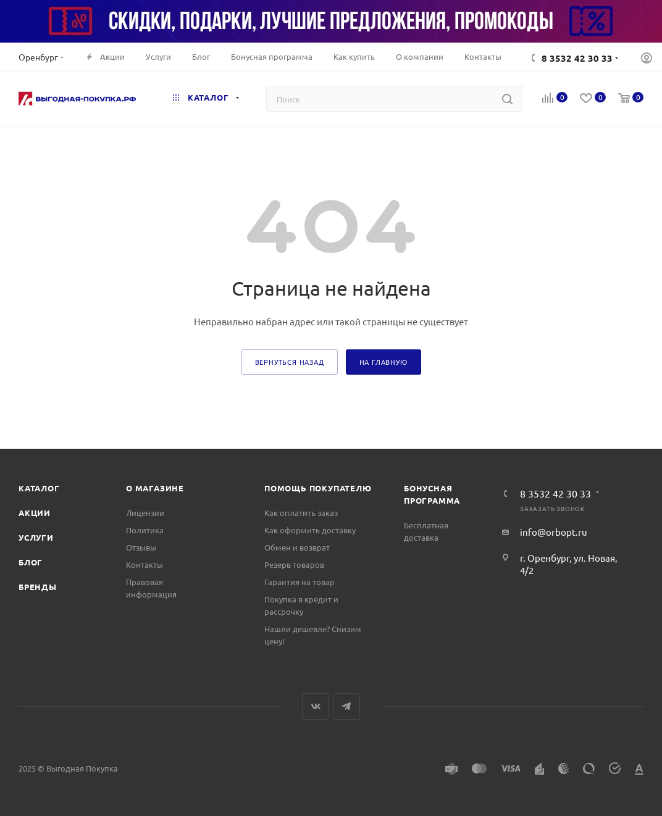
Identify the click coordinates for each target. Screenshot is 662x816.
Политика (145, 530)
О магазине (155, 488)
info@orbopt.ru (553, 532)
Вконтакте (315, 706)
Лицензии (145, 512)
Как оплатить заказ (301, 512)
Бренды (38, 586)
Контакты (144, 564)
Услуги (36, 537)
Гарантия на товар (299, 582)
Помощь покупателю (318, 488)
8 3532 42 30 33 (577, 58)
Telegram (346, 706)
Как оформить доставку (310, 530)
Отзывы (141, 547)
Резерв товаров (294, 564)
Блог (31, 562)
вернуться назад (289, 362)
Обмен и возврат (297, 547)
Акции (35, 512)
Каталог (39, 488)
